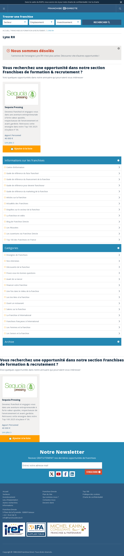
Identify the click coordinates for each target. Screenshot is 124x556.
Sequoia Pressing (14, 107)
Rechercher (102, 22)
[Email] (62, 461)
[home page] (62, 8)
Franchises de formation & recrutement (28, 30)
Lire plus (9, 142)
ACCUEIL (6, 30)
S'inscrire (93, 467)
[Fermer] (121, 2)
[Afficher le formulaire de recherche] (120, 8)
